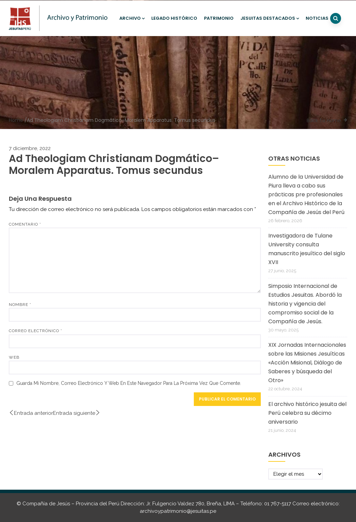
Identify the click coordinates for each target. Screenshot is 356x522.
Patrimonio (219, 18)
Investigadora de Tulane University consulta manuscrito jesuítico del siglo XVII (306, 249)
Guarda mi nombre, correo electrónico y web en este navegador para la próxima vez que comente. (128, 383)
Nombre (20, 304)
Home (16, 120)
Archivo (132, 18)
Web (14, 357)
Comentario (25, 224)
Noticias (317, 18)
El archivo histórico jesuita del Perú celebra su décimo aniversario (307, 413)
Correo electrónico (35, 330)
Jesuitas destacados (269, 18)
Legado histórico (174, 18)
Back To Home (324, 120)
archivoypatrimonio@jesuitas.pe (178, 511)
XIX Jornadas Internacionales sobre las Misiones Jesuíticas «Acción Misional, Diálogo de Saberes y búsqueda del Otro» (307, 362)
